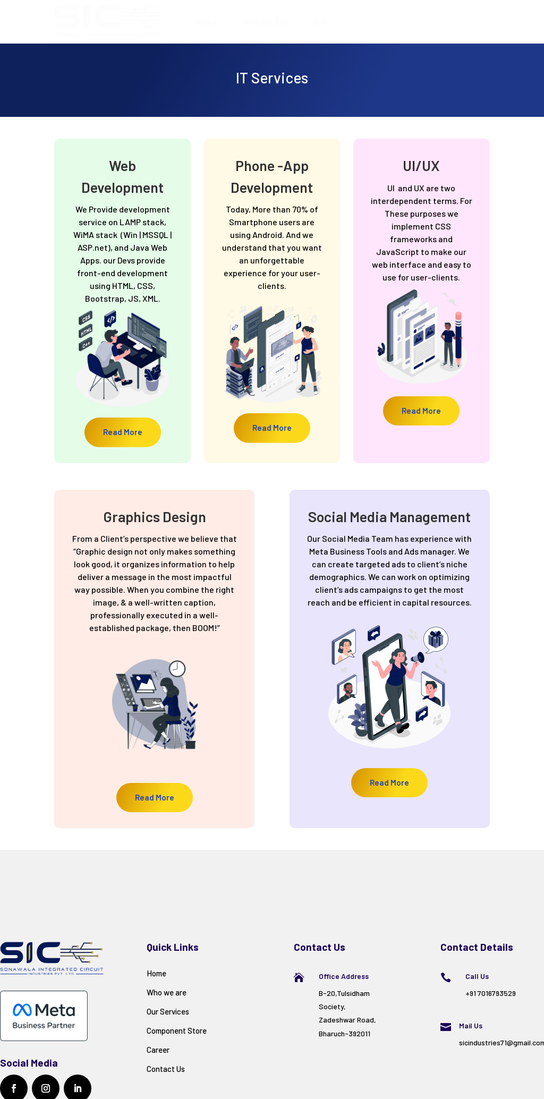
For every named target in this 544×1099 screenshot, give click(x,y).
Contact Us (461, 22)
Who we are (166, 992)
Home (206, 22)
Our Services (337, 22)
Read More (122, 432)
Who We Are (265, 22)
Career (401, 22)
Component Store (177, 1030)
